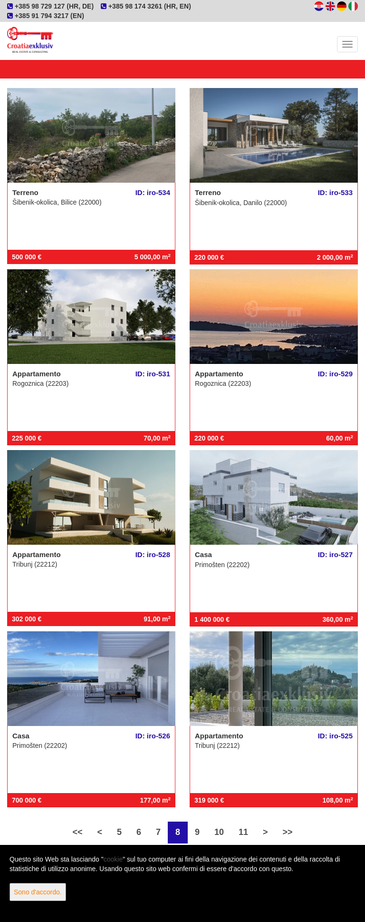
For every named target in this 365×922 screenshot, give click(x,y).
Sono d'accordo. (38, 892)
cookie (113, 859)
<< (77, 832)
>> (288, 832)
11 (243, 832)
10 (219, 832)
